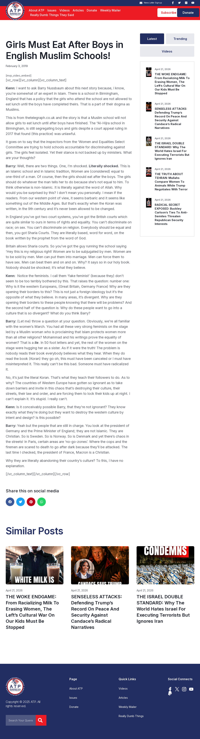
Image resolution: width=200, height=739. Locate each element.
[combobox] (21, 720)
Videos (64, 10)
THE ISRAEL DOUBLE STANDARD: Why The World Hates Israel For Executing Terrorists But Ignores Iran (172, 150)
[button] (10, 502)
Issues (51, 10)
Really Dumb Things (131, 716)
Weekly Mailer (110, 10)
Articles (78, 10)
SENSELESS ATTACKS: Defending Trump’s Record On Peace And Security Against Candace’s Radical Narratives (171, 118)
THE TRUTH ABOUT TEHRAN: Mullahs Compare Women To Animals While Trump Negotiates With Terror (171, 181)
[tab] (152, 38)
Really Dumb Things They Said (52, 15)
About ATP (36, 10)
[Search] (41, 720)
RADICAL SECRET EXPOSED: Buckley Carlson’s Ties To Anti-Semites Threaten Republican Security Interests (171, 214)
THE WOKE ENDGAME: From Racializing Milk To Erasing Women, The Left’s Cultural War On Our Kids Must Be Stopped (172, 83)
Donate (92, 10)
